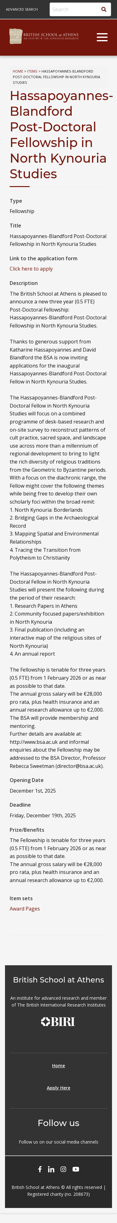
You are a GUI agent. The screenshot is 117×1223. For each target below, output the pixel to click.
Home (18, 71)
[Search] (80, 9)
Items (32, 71)
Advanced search (22, 9)
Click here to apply (31, 268)
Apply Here (58, 1088)
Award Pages (25, 908)
